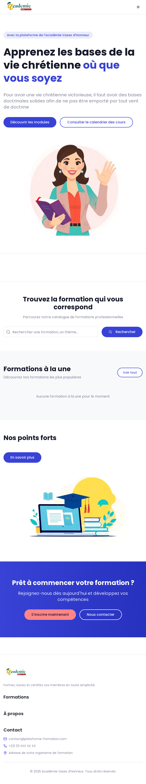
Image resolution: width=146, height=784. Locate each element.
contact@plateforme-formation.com (38, 739)
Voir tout (130, 372)
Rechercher (122, 331)
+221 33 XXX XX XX (22, 746)
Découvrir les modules (29, 122)
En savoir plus (22, 457)
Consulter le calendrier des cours (96, 122)
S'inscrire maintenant (50, 614)
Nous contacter (100, 614)
